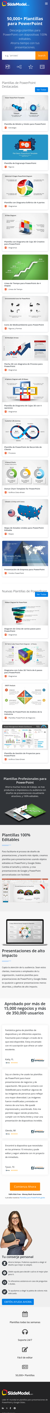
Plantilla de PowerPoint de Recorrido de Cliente (23, 448)
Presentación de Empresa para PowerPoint (24, 569)
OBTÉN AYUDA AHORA (18, 1302)
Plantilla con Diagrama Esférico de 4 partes (24, 202)
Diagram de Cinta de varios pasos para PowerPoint (22, 629)
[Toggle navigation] (46, 3)
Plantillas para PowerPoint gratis (32, 1197)
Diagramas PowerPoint (19, 67)
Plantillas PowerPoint (7, 67)
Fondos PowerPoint (42, 67)
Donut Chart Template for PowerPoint (22, 488)
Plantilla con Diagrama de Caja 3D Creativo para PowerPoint (24, 242)
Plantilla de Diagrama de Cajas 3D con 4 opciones (23, 406)
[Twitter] (7, 1408)
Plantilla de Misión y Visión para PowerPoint (25, 124)
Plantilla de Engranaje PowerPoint (20, 163)
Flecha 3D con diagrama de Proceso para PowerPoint (23, 365)
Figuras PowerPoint (31, 67)
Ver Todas (41, 89)
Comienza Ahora (25, 1186)
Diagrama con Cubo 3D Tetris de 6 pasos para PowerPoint (23, 671)
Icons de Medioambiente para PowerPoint (24, 324)
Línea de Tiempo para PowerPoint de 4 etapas (22, 284)
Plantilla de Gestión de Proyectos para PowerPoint (22, 754)
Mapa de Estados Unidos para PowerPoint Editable (24, 529)
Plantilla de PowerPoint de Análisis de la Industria (23, 712)
